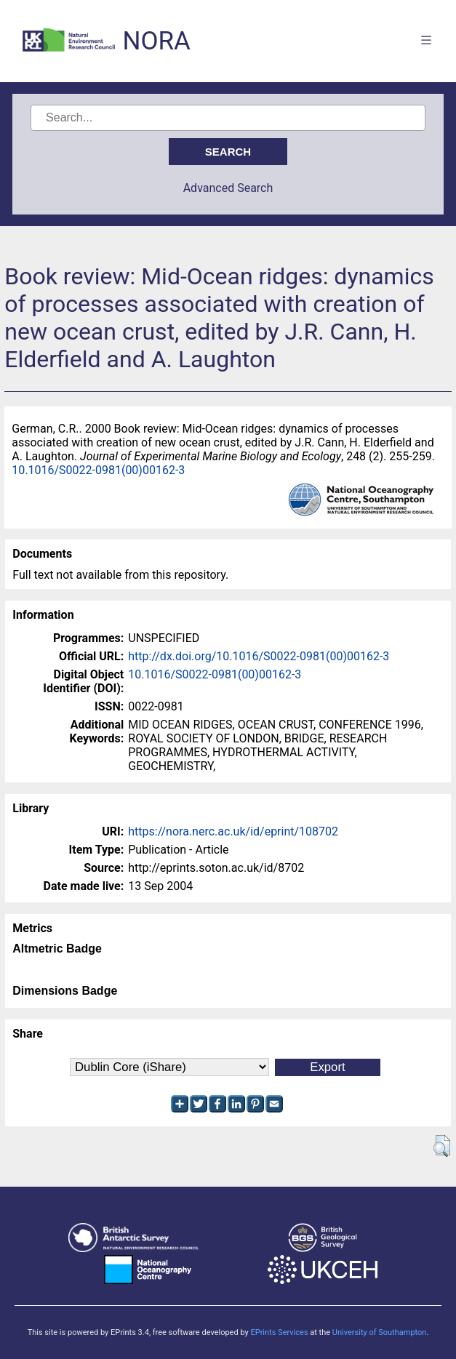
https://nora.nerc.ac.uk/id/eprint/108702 (233, 831)
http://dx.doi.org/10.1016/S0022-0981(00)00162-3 (258, 656)
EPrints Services (279, 1332)
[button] (441, 1146)
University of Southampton (379, 1332)
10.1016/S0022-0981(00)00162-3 (98, 470)
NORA (156, 41)
